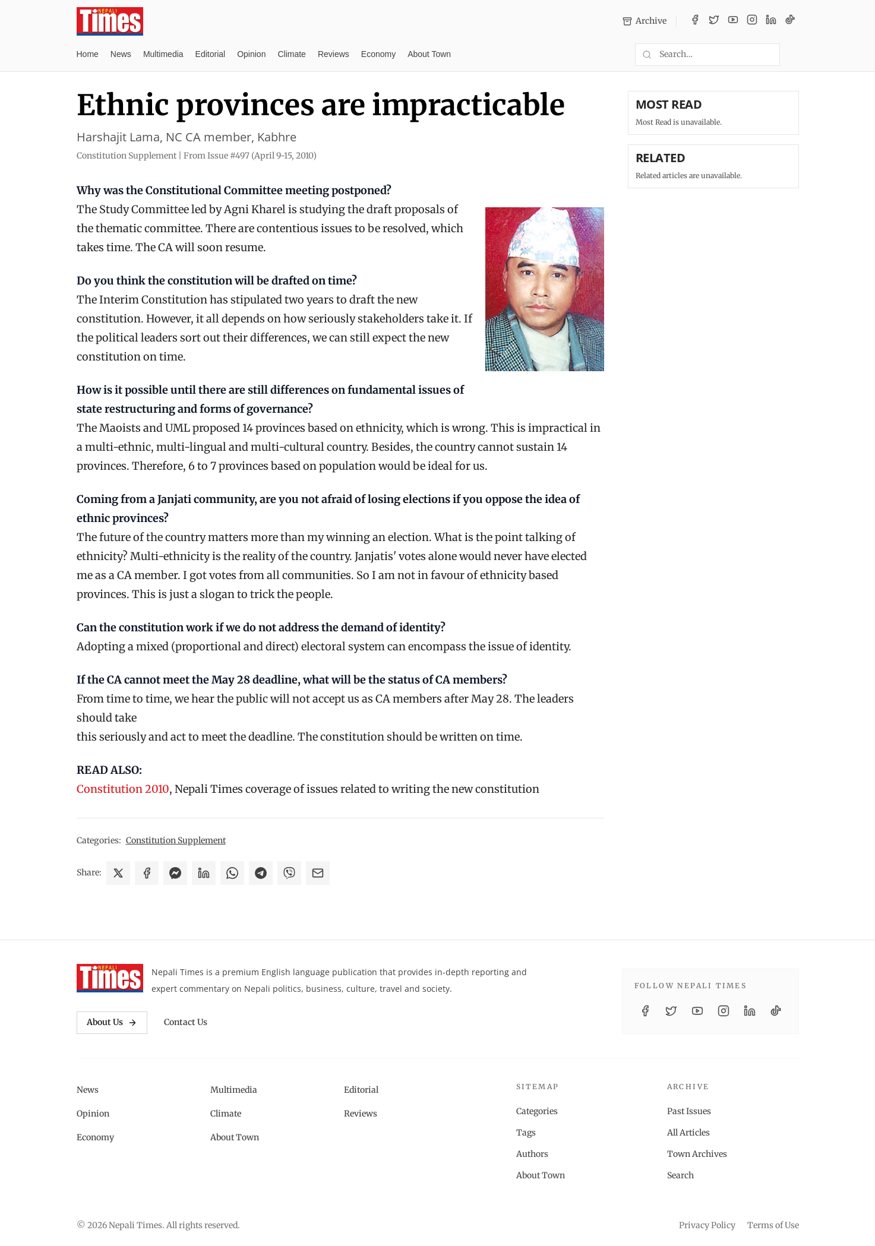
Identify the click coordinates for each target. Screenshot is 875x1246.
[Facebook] (695, 21)
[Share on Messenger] (175, 873)
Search (680, 1175)
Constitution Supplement (176, 840)
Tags (526, 1132)
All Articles (688, 1132)
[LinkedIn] (771, 21)
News (120, 54)
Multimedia (163, 54)
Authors (532, 1154)
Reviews (333, 54)
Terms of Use (773, 1225)
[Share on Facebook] (147, 873)
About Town (429, 54)
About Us (112, 1022)
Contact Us (185, 1022)
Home (88, 54)
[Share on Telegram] (261, 873)
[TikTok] (790, 21)
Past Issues (689, 1111)
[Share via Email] (318, 873)
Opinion (251, 54)
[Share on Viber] (289, 873)
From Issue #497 (250, 155)
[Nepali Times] (110, 978)
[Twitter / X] (714, 21)
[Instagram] (752, 21)
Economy (378, 54)
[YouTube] (733, 21)
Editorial (210, 54)
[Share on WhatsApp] (232, 873)
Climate (291, 54)
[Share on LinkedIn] (204, 873)
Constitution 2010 (123, 789)
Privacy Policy (707, 1225)
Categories (537, 1111)
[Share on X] (118, 873)
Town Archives (697, 1154)
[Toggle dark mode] (794, 54)
